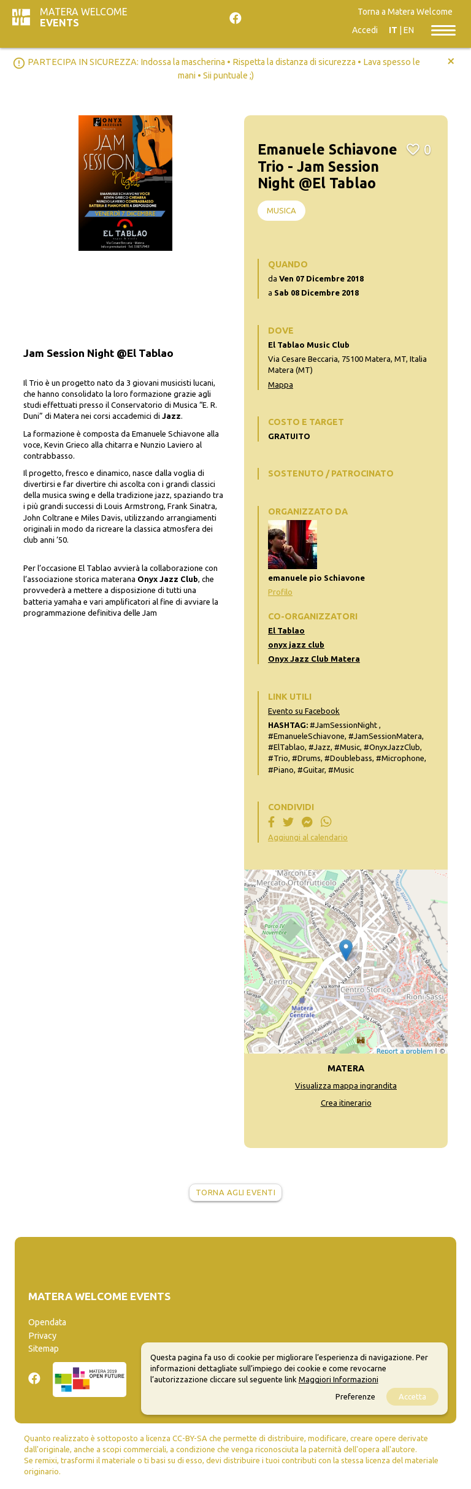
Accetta (412, 1396)
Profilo (280, 592)
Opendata (47, 1322)
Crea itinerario (346, 1102)
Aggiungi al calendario (308, 837)
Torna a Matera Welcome (405, 12)
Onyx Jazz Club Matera (314, 658)
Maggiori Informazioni (338, 1379)
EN (409, 30)
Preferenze (355, 1396)
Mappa (280, 384)
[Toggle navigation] (443, 29)
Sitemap (43, 1348)
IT (393, 30)
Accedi (365, 30)
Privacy (42, 1336)
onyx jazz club (296, 644)
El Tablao (286, 630)
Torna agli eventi (236, 1192)
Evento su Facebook (304, 710)
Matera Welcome (84, 17)
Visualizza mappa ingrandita (346, 1085)
